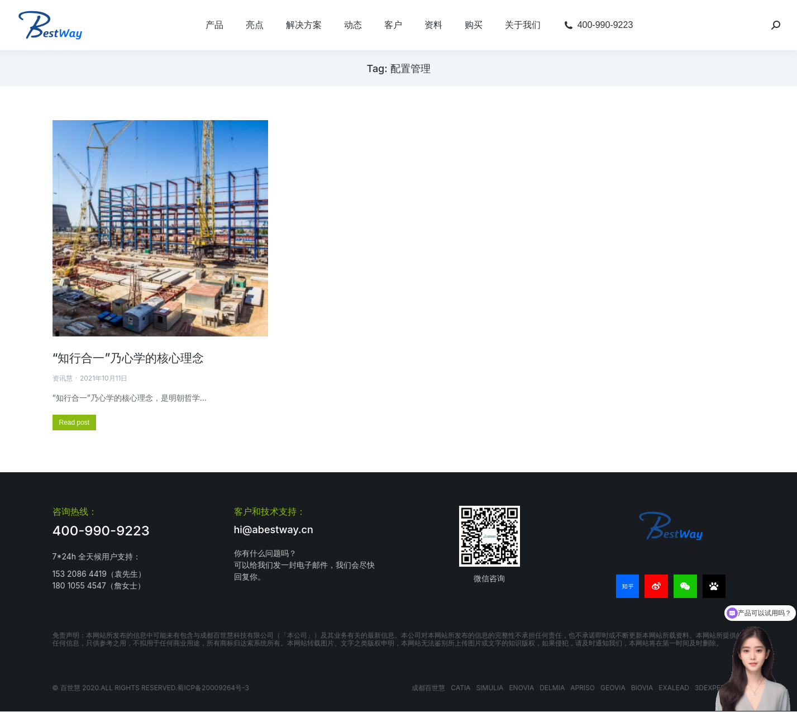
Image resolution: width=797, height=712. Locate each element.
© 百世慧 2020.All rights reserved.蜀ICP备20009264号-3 (151, 687)
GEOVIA (613, 687)
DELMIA (552, 687)
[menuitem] (214, 25)
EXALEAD (673, 687)
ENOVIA (521, 687)
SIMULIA (489, 687)
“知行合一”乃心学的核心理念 (128, 358)
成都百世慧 (428, 687)
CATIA (460, 687)
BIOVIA (642, 687)
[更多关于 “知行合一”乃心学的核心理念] (75, 422)
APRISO (582, 687)
